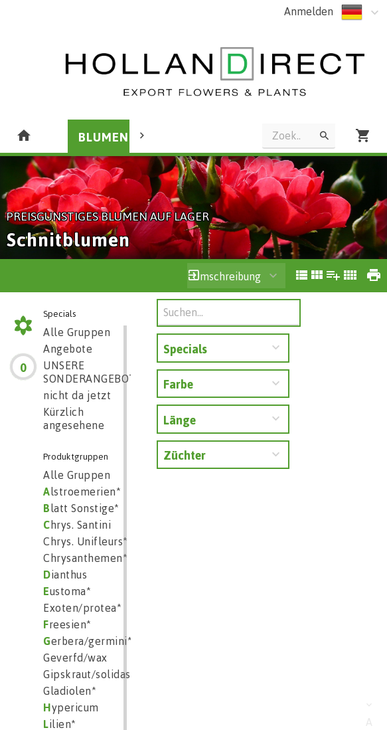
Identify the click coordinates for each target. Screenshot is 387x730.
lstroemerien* (82, 491)
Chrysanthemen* (85, 558)
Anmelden (308, 11)
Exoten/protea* (82, 607)
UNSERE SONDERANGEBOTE (92, 372)
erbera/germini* (87, 641)
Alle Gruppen (76, 332)
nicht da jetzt (77, 395)
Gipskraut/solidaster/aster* (112, 674)
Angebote (67, 348)
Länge (179, 419)
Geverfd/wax (75, 657)
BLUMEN (103, 137)
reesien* (67, 624)
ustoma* (67, 591)
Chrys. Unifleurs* (85, 541)
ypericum (71, 707)
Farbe (178, 384)
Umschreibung (227, 276)
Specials (185, 348)
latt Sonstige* (81, 508)
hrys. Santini (77, 524)
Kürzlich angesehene (73, 418)
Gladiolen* (69, 690)
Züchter (184, 455)
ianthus (65, 574)
